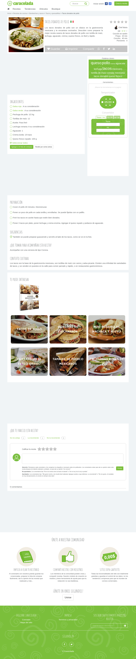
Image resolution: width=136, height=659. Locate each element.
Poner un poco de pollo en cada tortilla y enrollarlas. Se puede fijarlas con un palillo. (49, 212)
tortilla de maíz (98, 73)
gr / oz (116, 117)
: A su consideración (26, 106)
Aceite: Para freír (20, 122)
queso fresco (115, 76)
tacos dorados (101, 76)
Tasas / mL (101, 117)
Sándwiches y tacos (36, 13)
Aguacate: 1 (18, 130)
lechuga (98, 69)
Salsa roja (17, 106)
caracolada (20, 3)
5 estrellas (39, 449)
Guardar (53, 48)
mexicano (117, 69)
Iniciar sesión (98, 4)
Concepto (26, 620)
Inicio (9, 13)
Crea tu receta (121, 3)
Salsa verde (18, 110)
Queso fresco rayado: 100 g (25, 139)
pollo (106, 63)
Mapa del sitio (26, 622)
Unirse (68, 597)
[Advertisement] (108, 156)
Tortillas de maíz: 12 (21, 118)
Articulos (43, 9)
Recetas (17, 9)
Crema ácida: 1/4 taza (22, 135)
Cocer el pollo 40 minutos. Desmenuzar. (30, 207)
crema (112, 64)
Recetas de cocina (20, 13)
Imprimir (71, 48)
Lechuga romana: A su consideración (29, 126)
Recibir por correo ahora (43, 147)
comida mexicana (116, 73)
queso (96, 63)
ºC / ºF (110, 117)
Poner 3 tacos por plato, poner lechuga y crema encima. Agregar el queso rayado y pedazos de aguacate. (58, 223)
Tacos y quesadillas (53, 13)
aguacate (120, 63)
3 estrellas (47, 449)
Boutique (56, 9)
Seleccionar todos (19, 143)
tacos (107, 68)
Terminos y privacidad (68, 620)
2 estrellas (51, 449)
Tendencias (30, 9)
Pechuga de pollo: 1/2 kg (23, 114)
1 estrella (55, 449)
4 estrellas (43, 449)
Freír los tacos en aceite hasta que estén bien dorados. (36, 218)
